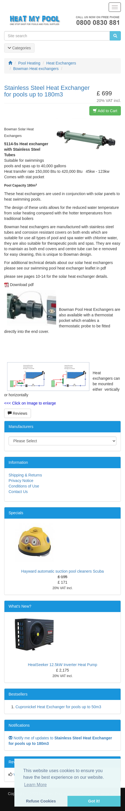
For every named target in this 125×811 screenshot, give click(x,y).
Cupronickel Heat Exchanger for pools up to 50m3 (58, 707)
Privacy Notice (21, 480)
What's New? (20, 606)
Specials (16, 513)
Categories (19, 48)
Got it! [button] (94, 801)
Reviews (17, 413)
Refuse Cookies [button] (41, 801)
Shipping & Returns (25, 475)
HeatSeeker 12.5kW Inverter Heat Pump (62, 664)
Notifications (19, 725)
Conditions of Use (24, 486)
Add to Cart (105, 111)
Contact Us (18, 491)
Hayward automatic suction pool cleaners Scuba (62, 571)
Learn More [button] (35, 784)
